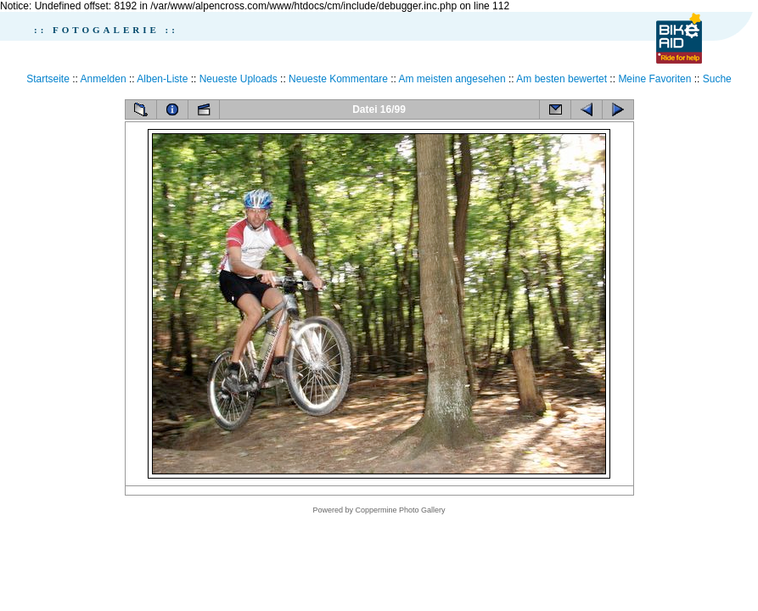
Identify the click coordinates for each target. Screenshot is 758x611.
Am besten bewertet (561, 79)
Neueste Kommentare (338, 79)
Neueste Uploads (238, 79)
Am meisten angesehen (452, 79)
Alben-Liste (162, 79)
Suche (717, 79)
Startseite (48, 79)
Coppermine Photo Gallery (400, 510)
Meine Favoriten (654, 79)
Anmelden (103, 79)
